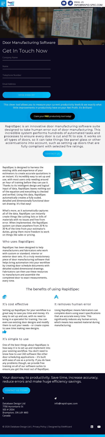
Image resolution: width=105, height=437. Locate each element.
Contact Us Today (17, 390)
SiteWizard (66, 426)
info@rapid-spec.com (66, 403)
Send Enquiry (26, 95)
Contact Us (52, 154)
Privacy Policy (39, 426)
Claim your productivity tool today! (52, 116)
